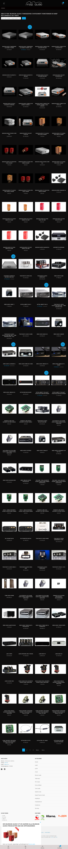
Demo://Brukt (38, 787)
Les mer (52, 839)
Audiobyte (37, 801)
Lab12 (36, 767)
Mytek (36, 764)
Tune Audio (37, 791)
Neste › (37, 752)
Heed (36, 774)
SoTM (36, 771)
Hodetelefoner (38, 804)
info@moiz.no (6, 766)
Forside (3, 818)
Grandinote (37, 807)
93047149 (6, 765)
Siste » (43, 752)
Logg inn (4, 821)
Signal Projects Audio (40, 797)
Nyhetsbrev (47, 834)
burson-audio (32, 844)
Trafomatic (37, 781)
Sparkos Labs (38, 794)
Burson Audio (38, 777)
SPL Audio (37, 784)
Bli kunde (4, 819)
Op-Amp (37, 811)
